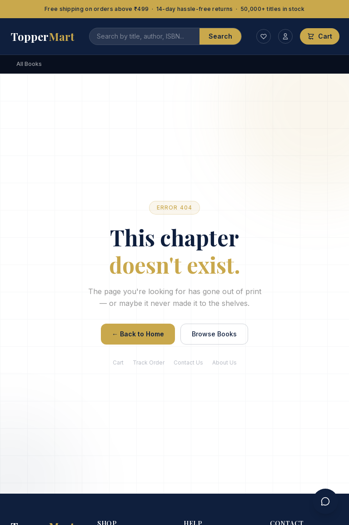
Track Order (149, 362)
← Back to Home (138, 334)
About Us (224, 362)
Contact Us (188, 362)
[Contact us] (325, 501)
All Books (29, 63)
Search (220, 36)
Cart (118, 362)
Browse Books (214, 334)
